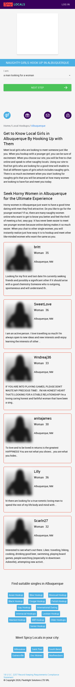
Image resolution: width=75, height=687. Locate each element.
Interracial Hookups (26, 613)
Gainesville (18, 655)
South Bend (55, 649)
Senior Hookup (37, 626)
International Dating (47, 607)
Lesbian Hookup (51, 613)
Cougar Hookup (37, 601)
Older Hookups (58, 619)
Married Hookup (17, 619)
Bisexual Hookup (57, 595)
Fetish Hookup (59, 601)
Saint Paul (37, 649)
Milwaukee (19, 649)
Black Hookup (16, 601)
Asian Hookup (16, 595)
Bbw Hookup (36, 595)
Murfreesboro (56, 655)
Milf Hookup (38, 619)
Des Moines (36, 655)
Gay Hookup (24, 607)
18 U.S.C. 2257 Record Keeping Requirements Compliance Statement (31, 676)
